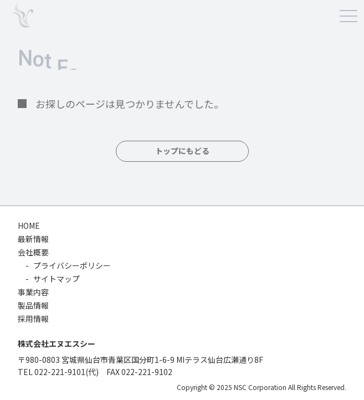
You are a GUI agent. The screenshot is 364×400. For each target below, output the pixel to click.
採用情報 (33, 318)
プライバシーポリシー (72, 265)
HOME (29, 225)
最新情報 (33, 238)
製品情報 (33, 305)
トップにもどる (182, 151)
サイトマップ (56, 278)
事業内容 (33, 292)
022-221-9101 (59, 371)
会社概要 (33, 252)
